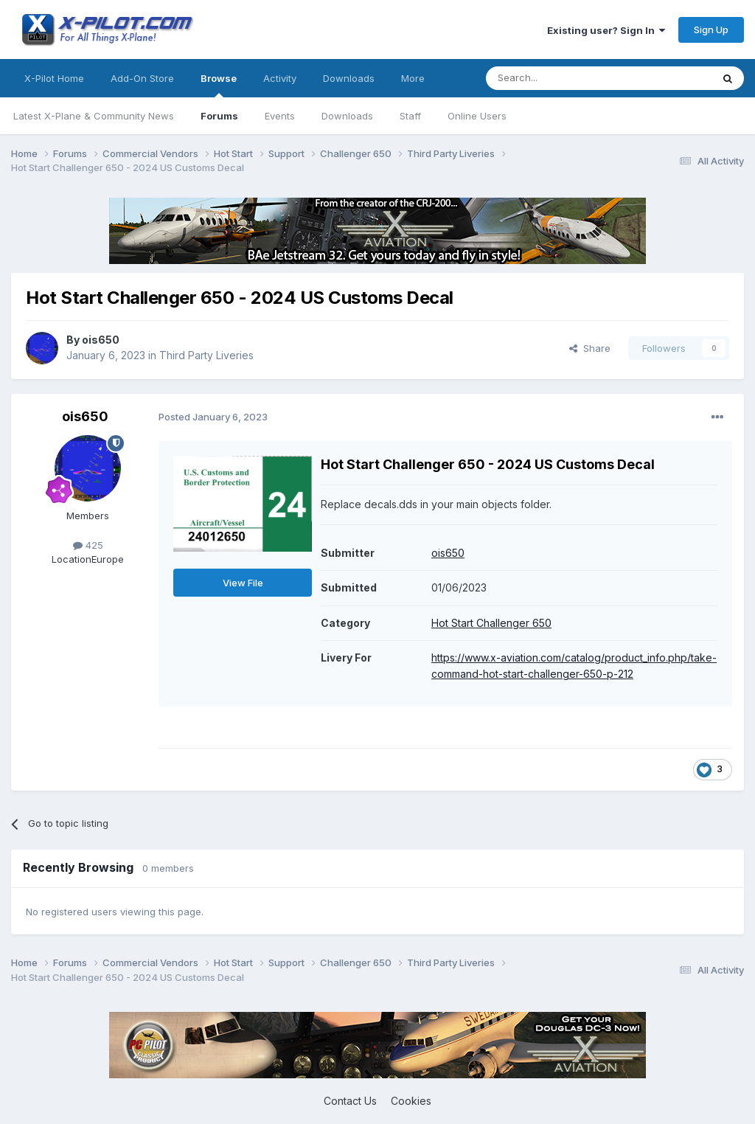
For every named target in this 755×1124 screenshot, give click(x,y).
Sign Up (711, 29)
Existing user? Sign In (606, 30)
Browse (219, 84)
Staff (410, 116)
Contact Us (350, 1100)
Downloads (347, 116)
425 (88, 545)
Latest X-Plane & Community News (93, 116)
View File (243, 583)
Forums (219, 116)
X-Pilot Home (54, 78)
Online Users (477, 116)
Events (280, 116)
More (413, 78)
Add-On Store (142, 78)
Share (589, 348)
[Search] (561, 78)
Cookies (411, 1100)
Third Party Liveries (206, 355)
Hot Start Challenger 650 (491, 623)
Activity (279, 78)
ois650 (100, 339)
